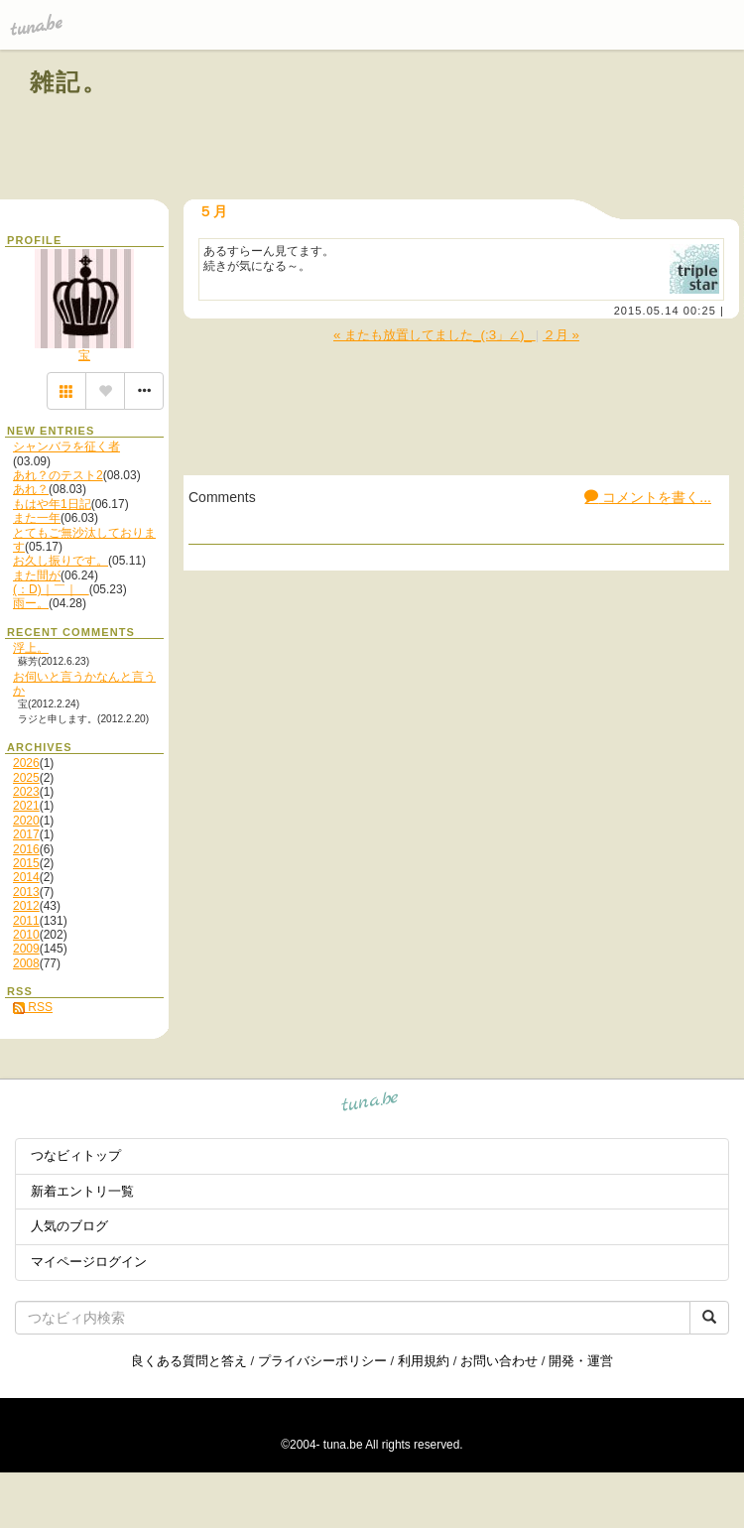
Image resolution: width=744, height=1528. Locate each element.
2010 (26, 935)
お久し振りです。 (60, 561)
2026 (26, 763)
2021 (26, 806)
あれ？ (31, 489)
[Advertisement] (488, 127)
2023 (26, 792)
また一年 (37, 518)
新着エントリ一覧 (82, 1191)
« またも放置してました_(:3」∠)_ (434, 334)
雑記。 (69, 81)
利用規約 (423, 1360)
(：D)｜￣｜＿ (51, 589)
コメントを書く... (647, 497)
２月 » (561, 334)
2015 (26, 863)
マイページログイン (89, 1261)
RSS (33, 1007)
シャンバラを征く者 (66, 446)
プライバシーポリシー (322, 1360)
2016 (26, 849)
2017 (26, 834)
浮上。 (31, 648)
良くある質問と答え (189, 1360)
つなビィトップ (76, 1155)
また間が (37, 575)
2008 (26, 963)
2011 (26, 921)
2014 (26, 877)
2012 (26, 906)
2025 (26, 778)
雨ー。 (31, 603)
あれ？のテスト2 (58, 475)
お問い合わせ (499, 1360)
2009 (26, 948)
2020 (26, 821)
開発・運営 (581, 1360)
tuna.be (370, 1104)
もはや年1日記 (52, 504)
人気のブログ (69, 1225)
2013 (26, 892)
